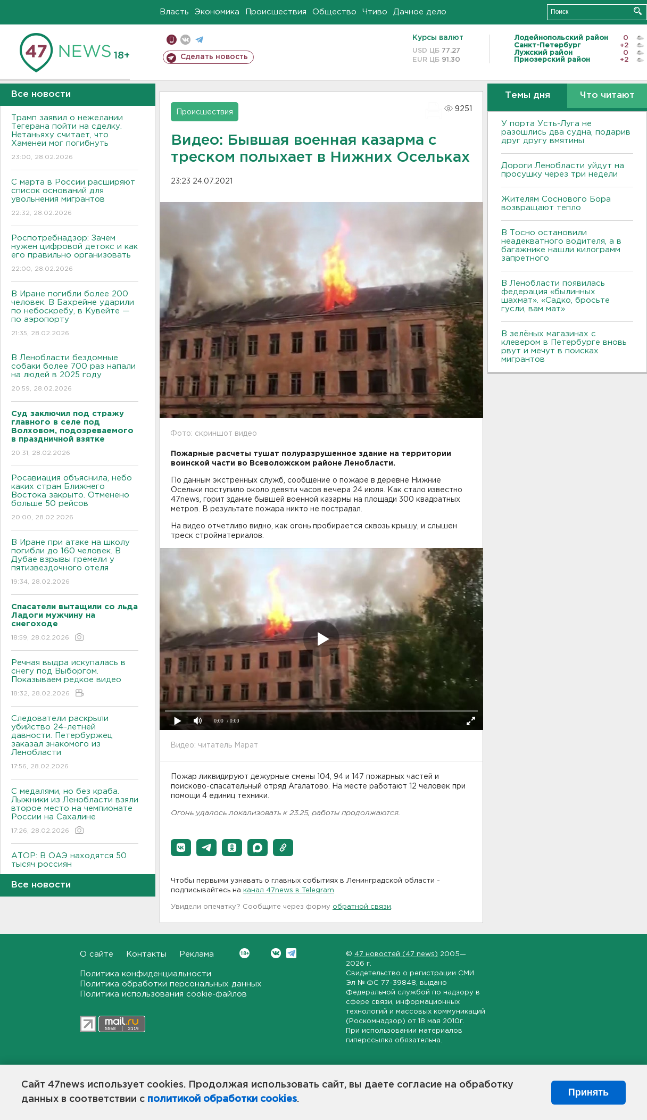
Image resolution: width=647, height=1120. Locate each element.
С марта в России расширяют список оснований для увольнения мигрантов (74, 198)
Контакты (146, 954)
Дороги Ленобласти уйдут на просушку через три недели (562, 170)
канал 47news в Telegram (288, 890)
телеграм (199, 40)
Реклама (196, 954)
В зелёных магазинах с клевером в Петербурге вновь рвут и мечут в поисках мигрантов (564, 346)
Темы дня (527, 95)
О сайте (96, 954)
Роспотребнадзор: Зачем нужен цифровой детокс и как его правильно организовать (74, 254)
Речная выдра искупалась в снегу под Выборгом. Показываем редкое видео (74, 678)
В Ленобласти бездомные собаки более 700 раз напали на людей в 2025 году (74, 373)
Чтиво (374, 12)
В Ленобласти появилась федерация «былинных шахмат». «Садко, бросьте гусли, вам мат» (555, 296)
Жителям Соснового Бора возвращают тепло (556, 203)
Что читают (607, 95)
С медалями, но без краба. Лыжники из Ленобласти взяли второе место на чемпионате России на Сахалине (74, 811)
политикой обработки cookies (222, 1099)
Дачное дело (419, 12)
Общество (334, 12)
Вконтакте (244, 953)
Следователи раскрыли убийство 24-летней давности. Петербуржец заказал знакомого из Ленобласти (74, 743)
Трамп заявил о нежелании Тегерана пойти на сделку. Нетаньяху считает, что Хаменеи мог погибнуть (74, 138)
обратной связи (362, 907)
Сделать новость (214, 57)
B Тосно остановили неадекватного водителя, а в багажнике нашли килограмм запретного (561, 245)
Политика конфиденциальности (145, 973)
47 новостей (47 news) (396, 954)
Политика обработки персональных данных (171, 984)
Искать (638, 11)
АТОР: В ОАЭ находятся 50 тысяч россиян (74, 867)
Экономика (217, 12)
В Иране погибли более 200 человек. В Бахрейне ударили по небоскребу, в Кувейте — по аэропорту (74, 314)
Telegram (291, 953)
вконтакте (185, 40)
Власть (174, 12)
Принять (588, 1092)
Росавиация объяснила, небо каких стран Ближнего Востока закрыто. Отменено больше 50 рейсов (74, 498)
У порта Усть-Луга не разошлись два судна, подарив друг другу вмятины (566, 132)
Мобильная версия (172, 40)
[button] (181, 847)
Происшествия (275, 12)
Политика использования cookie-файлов (163, 994)
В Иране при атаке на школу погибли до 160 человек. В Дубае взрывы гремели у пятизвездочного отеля (74, 562)
